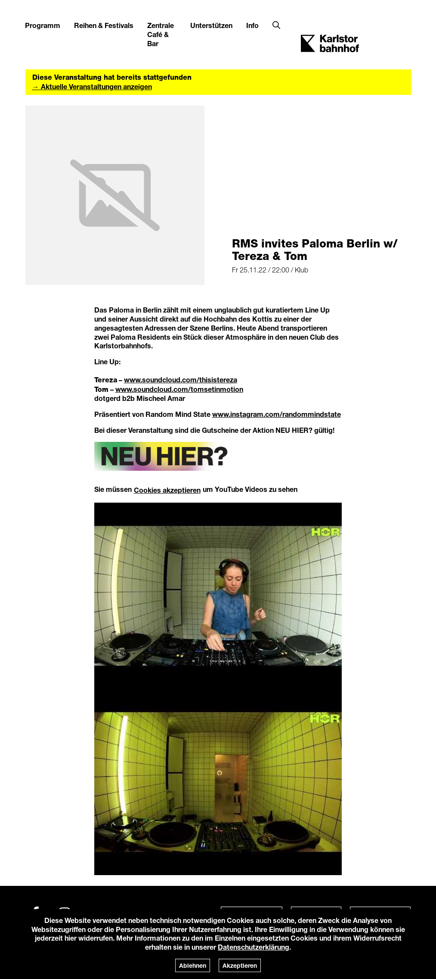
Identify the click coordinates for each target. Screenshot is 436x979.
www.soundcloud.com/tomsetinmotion (179, 389)
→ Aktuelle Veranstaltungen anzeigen (92, 86)
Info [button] (252, 25)
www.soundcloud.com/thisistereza (180, 379)
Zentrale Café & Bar (160, 34)
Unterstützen (211, 25)
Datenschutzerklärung (253, 947)
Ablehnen (192, 965)
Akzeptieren (240, 965)
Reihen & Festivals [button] (103, 25)
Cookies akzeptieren (167, 490)
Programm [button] (42, 25)
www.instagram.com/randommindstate (276, 414)
